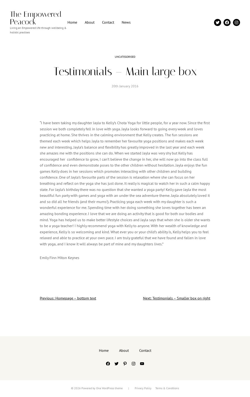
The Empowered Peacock (36, 18)
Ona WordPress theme (109, 388)
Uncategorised (125, 56)
